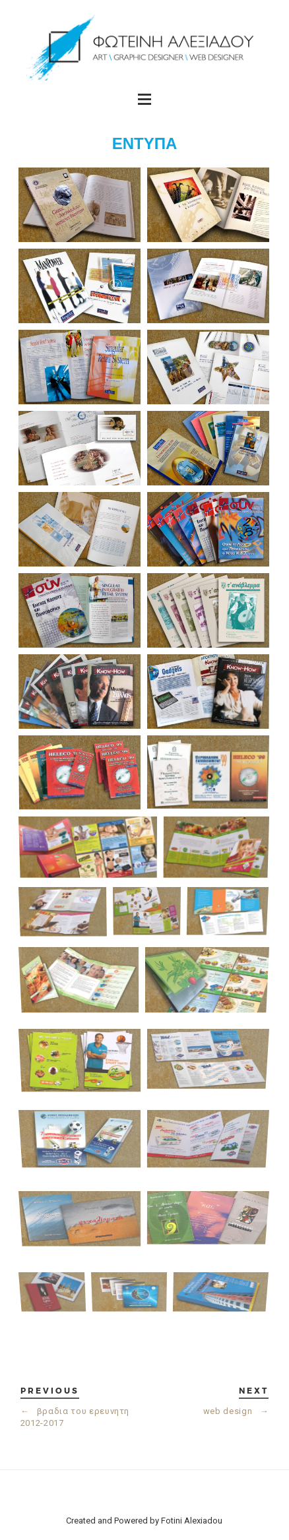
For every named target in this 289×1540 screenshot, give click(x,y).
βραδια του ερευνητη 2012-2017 (74, 1417)
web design (236, 1411)
